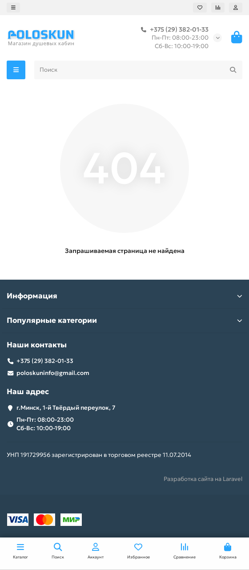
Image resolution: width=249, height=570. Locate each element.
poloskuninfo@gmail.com (52, 373)
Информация (124, 296)
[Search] (138, 70)
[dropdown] (13, 7)
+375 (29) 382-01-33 (173, 29)
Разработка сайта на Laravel (203, 479)
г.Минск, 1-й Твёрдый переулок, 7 (65, 407)
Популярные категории (124, 320)
